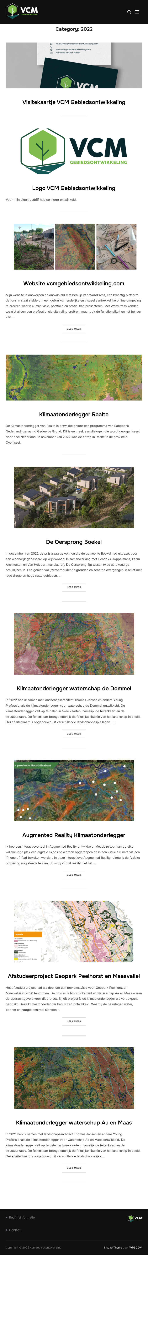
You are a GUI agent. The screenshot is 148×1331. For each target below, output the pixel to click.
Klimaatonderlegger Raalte (74, 444)
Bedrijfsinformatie (22, 1293)
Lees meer (76, 359)
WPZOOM (135, 1323)
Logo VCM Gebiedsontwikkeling (74, 207)
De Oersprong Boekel (74, 572)
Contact (14, 1306)
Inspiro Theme (113, 1323)
